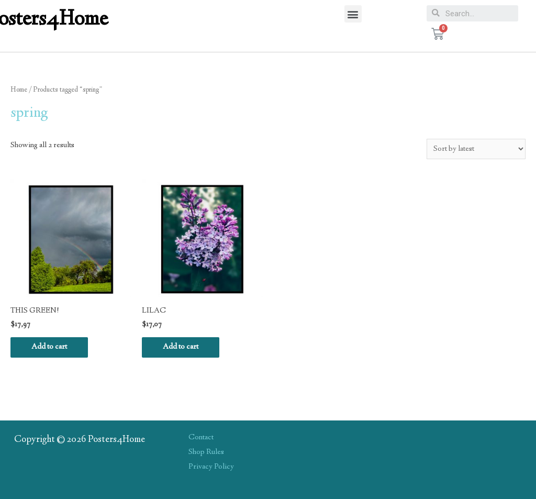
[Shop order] (476, 149)
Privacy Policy (211, 467)
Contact (201, 438)
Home (18, 90)
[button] (353, 14)
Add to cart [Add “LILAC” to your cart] (180, 347)
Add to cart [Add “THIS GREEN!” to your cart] (49, 347)
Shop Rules (206, 452)
